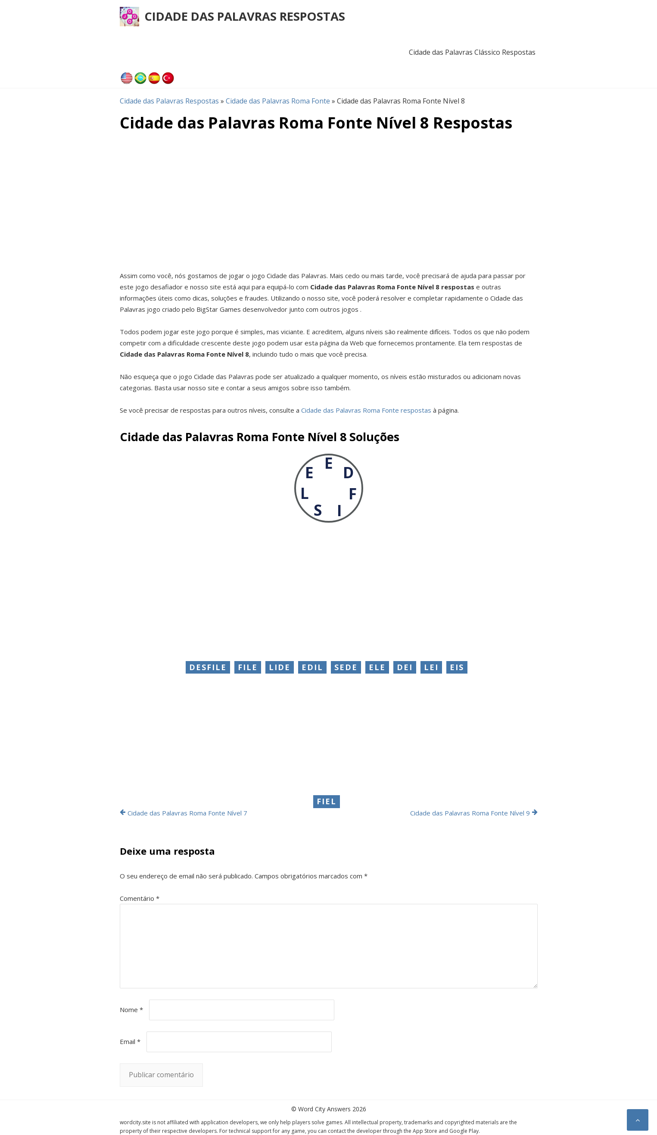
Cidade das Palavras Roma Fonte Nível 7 (187, 813)
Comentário (139, 898)
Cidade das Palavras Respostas (244, 16)
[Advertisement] (329, 201)
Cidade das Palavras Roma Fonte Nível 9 (470, 813)
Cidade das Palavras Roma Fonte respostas (366, 410)
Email (130, 1041)
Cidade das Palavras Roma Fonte (278, 101)
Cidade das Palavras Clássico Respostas (472, 52)
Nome (131, 1009)
